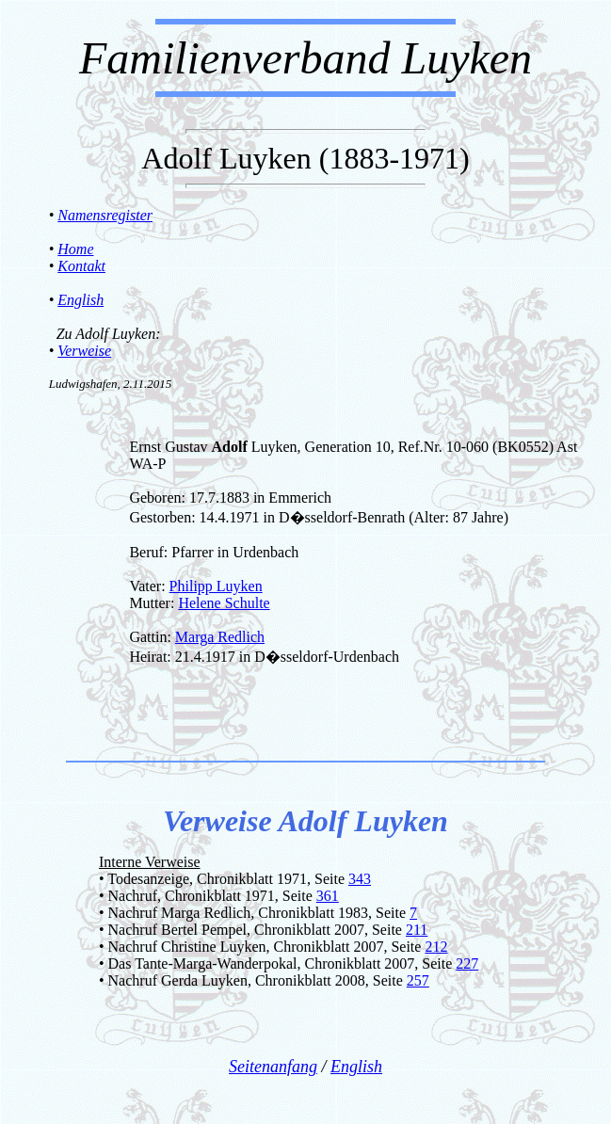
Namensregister (105, 215)
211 (416, 930)
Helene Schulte (223, 603)
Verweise (84, 351)
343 (359, 879)
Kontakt (81, 266)
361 (327, 896)
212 (436, 947)
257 (418, 980)
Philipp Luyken (216, 586)
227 (467, 963)
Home (75, 249)
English (80, 300)
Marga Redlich (220, 637)
